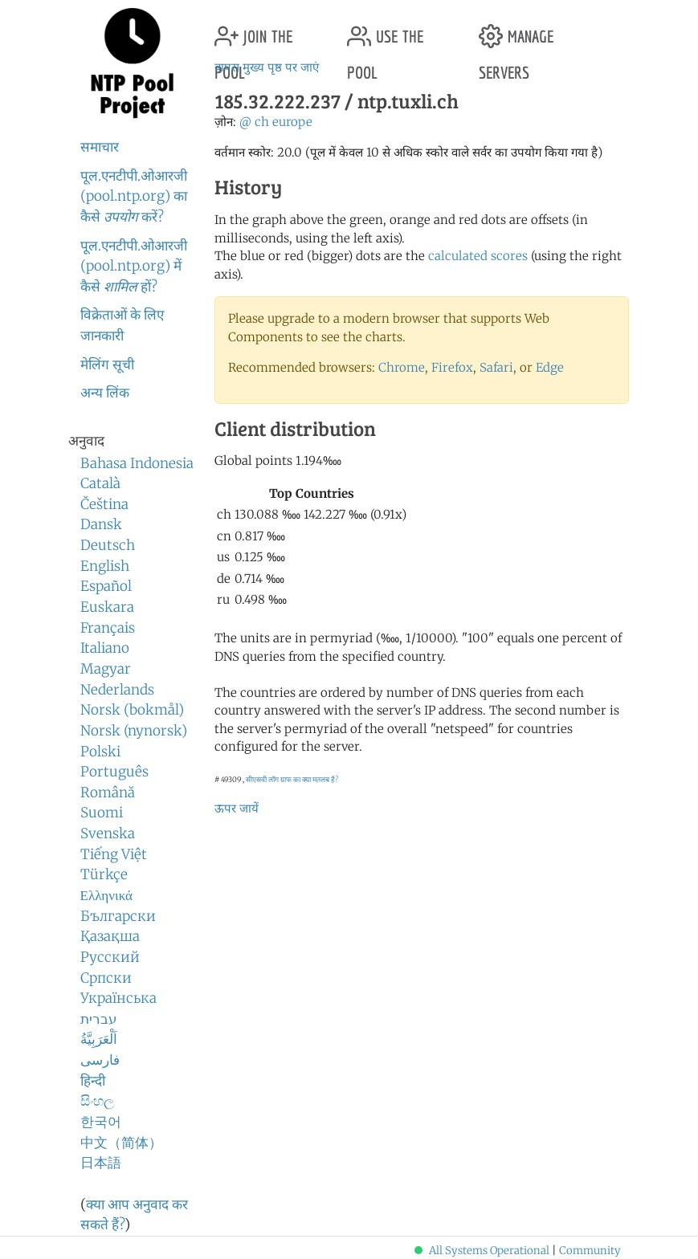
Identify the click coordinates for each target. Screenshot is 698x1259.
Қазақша (110, 936)
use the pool (385, 30)
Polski (100, 751)
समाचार (99, 147)
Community (590, 1250)
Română (107, 792)
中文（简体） (121, 1142)
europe (292, 121)
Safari (496, 367)
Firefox (452, 367)
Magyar (105, 669)
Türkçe (104, 874)
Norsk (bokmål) (132, 710)
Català (100, 483)
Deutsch (107, 545)
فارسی (100, 1060)
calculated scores (478, 255)
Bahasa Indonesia (137, 463)
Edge (550, 367)
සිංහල (97, 1101)
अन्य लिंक (104, 392)
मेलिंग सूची (107, 364)
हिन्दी (92, 1081)
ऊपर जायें (236, 808)
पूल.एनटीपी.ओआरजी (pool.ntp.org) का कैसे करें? (133, 196)
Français (107, 628)
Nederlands (117, 690)
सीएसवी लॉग (262, 779)
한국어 (100, 1122)
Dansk (101, 524)
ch (262, 121)
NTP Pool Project (132, 63)
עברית (98, 1019)
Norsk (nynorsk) (133, 731)
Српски (106, 978)
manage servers (516, 30)
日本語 (100, 1162)
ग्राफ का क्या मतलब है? (309, 779)
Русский (110, 957)
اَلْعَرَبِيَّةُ (98, 1039)
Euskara (107, 607)
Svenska (107, 833)
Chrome (401, 367)
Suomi (101, 812)
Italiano (104, 648)
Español (106, 586)
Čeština (104, 504)
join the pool (253, 30)
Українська (118, 998)
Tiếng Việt (113, 854)
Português (114, 771)
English (104, 566)
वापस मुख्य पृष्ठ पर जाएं (266, 67)
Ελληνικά (106, 895)
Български (118, 916)
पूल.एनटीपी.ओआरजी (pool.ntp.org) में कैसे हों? (133, 266)
